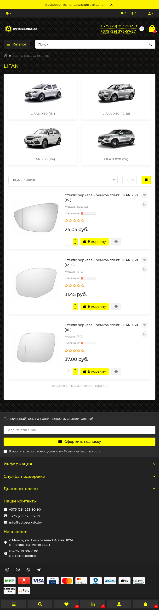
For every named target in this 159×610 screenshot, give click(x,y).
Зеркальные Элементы (31, 55)
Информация (79, 464)
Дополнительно (79, 488)
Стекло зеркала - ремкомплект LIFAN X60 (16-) (101, 327)
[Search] (95, 44)
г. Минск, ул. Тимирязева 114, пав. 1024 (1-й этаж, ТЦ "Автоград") (41, 542)
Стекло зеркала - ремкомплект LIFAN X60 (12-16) (101, 262)
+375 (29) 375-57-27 (24, 516)
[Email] (79, 430)
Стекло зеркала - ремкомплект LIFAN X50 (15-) (101, 197)
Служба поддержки (79, 476)
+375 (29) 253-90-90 (25, 509)
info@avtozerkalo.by (25, 522)
